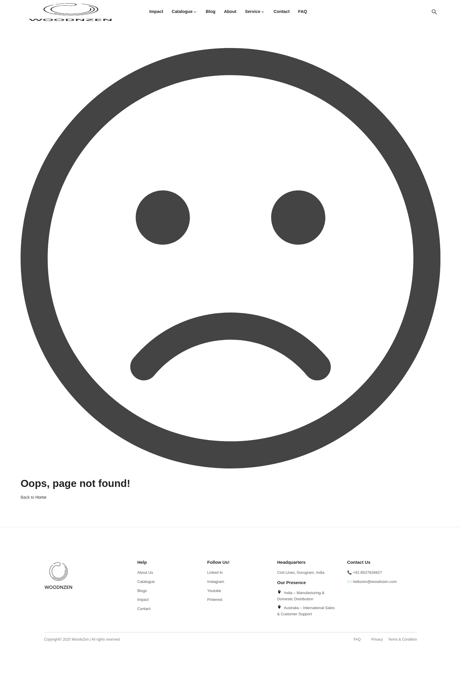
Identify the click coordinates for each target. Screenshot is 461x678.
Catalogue (146, 581)
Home (40, 497)
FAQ (357, 639)
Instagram (215, 581)
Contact (144, 608)
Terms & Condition (402, 639)
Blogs (142, 591)
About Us (145, 572)
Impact (143, 599)
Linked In (215, 572)
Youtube (214, 591)
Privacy (377, 639)
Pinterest (214, 599)
